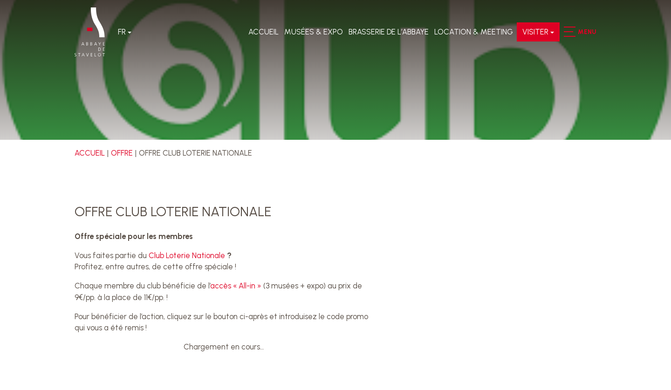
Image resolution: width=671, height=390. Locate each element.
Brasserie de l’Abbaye (389, 31)
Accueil (263, 31)
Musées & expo (313, 31)
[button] (569, 31)
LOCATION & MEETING (473, 31)
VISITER (535, 31)
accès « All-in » (235, 285)
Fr (122, 31)
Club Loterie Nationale (187, 255)
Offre (122, 152)
